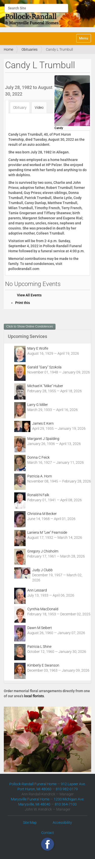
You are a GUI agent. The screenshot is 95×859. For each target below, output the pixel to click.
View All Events (29, 295)
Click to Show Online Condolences (29, 326)
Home (8, 49)
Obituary (20, 107)
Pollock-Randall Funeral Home (32, 784)
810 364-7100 (66, 804)
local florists (34, 696)
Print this (22, 303)
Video (39, 107)
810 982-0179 (67, 789)
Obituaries (29, 49)
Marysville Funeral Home (30, 799)
